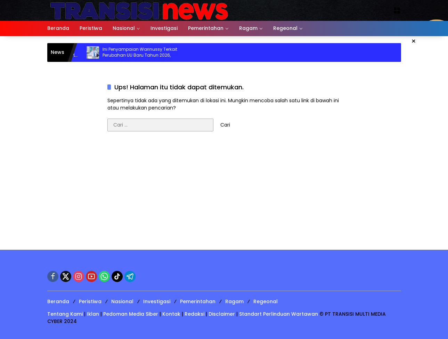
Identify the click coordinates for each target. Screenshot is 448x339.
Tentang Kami (65, 313)
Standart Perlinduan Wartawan (278, 313)
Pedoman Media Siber (130, 313)
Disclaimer (222, 313)
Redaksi (194, 313)
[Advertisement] (224, 194)
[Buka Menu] (397, 10)
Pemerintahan (197, 301)
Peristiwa (90, 301)
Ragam (234, 301)
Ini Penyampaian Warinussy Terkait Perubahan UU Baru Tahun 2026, (143, 52)
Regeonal (265, 301)
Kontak (171, 313)
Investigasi (156, 301)
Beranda (58, 301)
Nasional (122, 301)
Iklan (93, 313)
